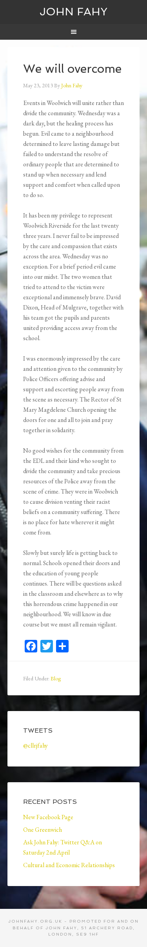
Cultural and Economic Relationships (69, 865)
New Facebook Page (48, 817)
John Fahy (73, 11)
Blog (56, 678)
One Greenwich (42, 829)
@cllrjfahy (35, 745)
